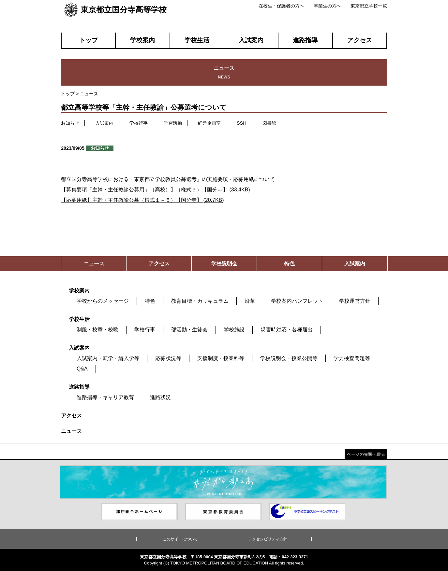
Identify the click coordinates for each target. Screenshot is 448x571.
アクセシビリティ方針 (267, 539)
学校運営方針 (354, 301)
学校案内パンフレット (297, 301)
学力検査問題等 (352, 358)
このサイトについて (180, 539)
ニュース (89, 93)
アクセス (359, 40)
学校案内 (142, 40)
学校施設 (234, 329)
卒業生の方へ (327, 5)
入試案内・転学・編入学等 (108, 358)
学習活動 (173, 123)
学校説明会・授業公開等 (289, 358)
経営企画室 (209, 123)
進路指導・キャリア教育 (105, 397)
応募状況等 (168, 358)
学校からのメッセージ (103, 301)
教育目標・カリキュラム (200, 301)
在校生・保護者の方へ (281, 5)
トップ (88, 40)
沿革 (250, 301)
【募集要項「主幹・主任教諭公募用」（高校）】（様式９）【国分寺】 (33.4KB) (155, 189)
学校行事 (138, 123)
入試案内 (251, 40)
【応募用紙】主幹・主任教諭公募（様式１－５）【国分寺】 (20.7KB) (142, 200)
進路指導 (305, 40)
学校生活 (197, 40)
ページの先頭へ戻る (366, 454)
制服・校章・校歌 (97, 329)
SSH (241, 123)
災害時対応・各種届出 (287, 329)
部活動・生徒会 (189, 329)
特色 (150, 301)
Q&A (82, 368)
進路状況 (160, 397)
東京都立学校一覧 (369, 5)
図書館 (269, 123)
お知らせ (70, 123)
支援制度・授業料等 (220, 358)
